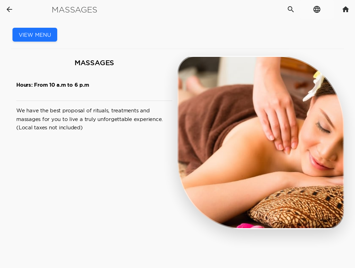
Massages (74, 10)
